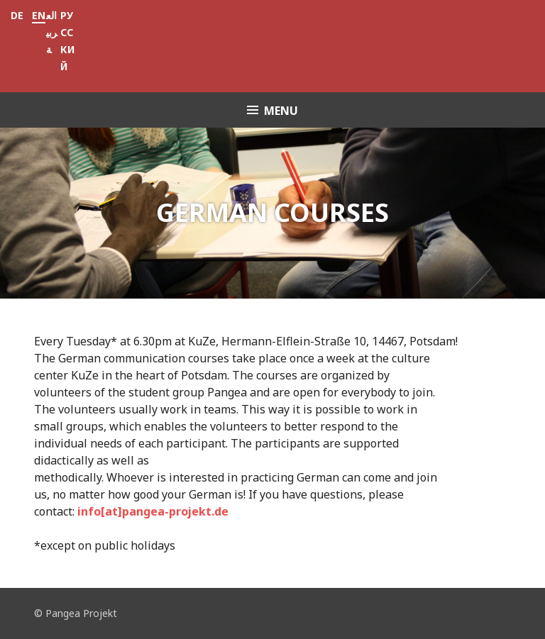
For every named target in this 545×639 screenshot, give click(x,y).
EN (38, 15)
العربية (51, 32)
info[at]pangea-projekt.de (153, 511)
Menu (281, 110)
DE (17, 15)
